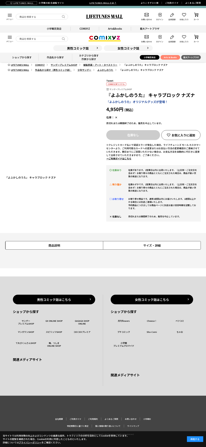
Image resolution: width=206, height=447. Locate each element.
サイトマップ (133, 426)
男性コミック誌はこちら (54, 299)
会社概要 (59, 419)
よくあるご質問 (193, 2)
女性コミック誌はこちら (152, 299)
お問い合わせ (131, 419)
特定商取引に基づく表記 (77, 426)
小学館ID (147, 419)
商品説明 (54, 245)
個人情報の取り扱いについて (108, 426)
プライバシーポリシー (30, 442)
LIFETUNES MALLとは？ (103, 2)
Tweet (109, 80)
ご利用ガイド (172, 2)
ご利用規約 (93, 419)
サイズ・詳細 (152, 245)
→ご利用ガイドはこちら (118, 158)
